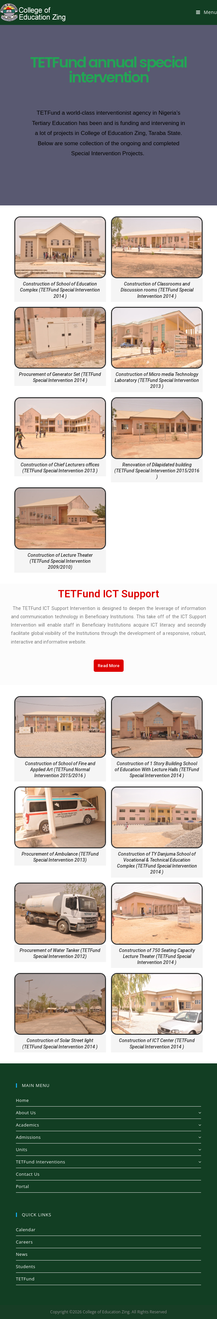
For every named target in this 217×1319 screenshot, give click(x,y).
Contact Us (28, 1174)
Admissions (108, 1137)
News (22, 1254)
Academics (108, 1125)
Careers (24, 1242)
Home (22, 1100)
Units (108, 1149)
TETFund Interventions (108, 1162)
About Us (108, 1113)
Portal (22, 1186)
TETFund (25, 1279)
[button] (109, 666)
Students (26, 1266)
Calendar (26, 1230)
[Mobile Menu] (206, 12)
